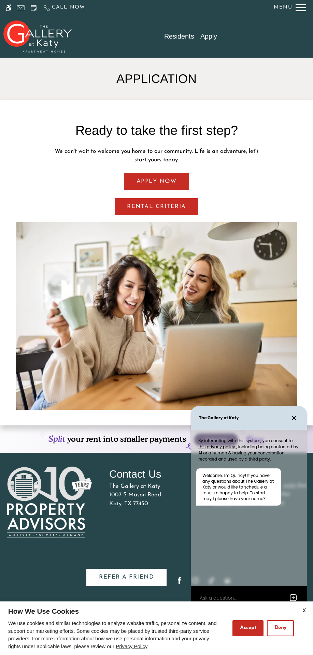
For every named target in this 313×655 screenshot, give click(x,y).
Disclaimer (75, 597)
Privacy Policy (149, 597)
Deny (280, 627)
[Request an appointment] (34, 8)
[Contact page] (20, 8)
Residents (179, 36)
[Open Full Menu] (289, 8)
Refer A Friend (126, 550)
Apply (208, 36)
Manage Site (110, 597)
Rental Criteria (156, 206)
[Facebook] (179, 556)
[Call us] (64, 8)
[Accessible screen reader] (8, 8)
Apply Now (157, 181)
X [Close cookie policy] (304, 611)
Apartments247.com (106, 580)
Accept (248, 627)
